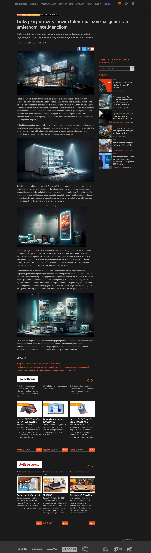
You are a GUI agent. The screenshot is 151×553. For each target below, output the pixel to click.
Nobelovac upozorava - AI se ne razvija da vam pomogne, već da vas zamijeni (123, 130)
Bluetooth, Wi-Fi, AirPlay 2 (82, 495)
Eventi (100, 5)
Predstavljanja (50, 5)
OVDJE (84, 289)
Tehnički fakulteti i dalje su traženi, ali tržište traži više (123, 144)
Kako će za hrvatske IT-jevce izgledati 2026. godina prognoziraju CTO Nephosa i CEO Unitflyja (123, 160)
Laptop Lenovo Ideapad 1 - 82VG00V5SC (55, 420)
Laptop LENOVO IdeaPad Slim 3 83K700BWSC (81, 420)
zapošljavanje (53, 15)
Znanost (65, 5)
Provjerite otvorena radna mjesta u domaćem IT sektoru (38, 364)
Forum (91, 5)
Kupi (38, 450)
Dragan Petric (117, 167)
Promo (19, 15)
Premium (109, 5)
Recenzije (36, 5)
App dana (82, 5)
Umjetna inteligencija (33, 15)
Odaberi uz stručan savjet (28, 495)
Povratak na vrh (129, 539)
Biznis (24, 15)
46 (110, 136)
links (41, 15)
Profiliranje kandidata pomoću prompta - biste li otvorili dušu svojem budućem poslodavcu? (53, 367)
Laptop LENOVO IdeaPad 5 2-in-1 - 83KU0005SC (28, 420)
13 (110, 167)
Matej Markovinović (118, 122)
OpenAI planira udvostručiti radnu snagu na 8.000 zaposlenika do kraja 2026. (47, 370)
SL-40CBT (47, 495)
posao (46, 15)
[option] (29, 418)
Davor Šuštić (116, 108)
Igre (73, 5)
